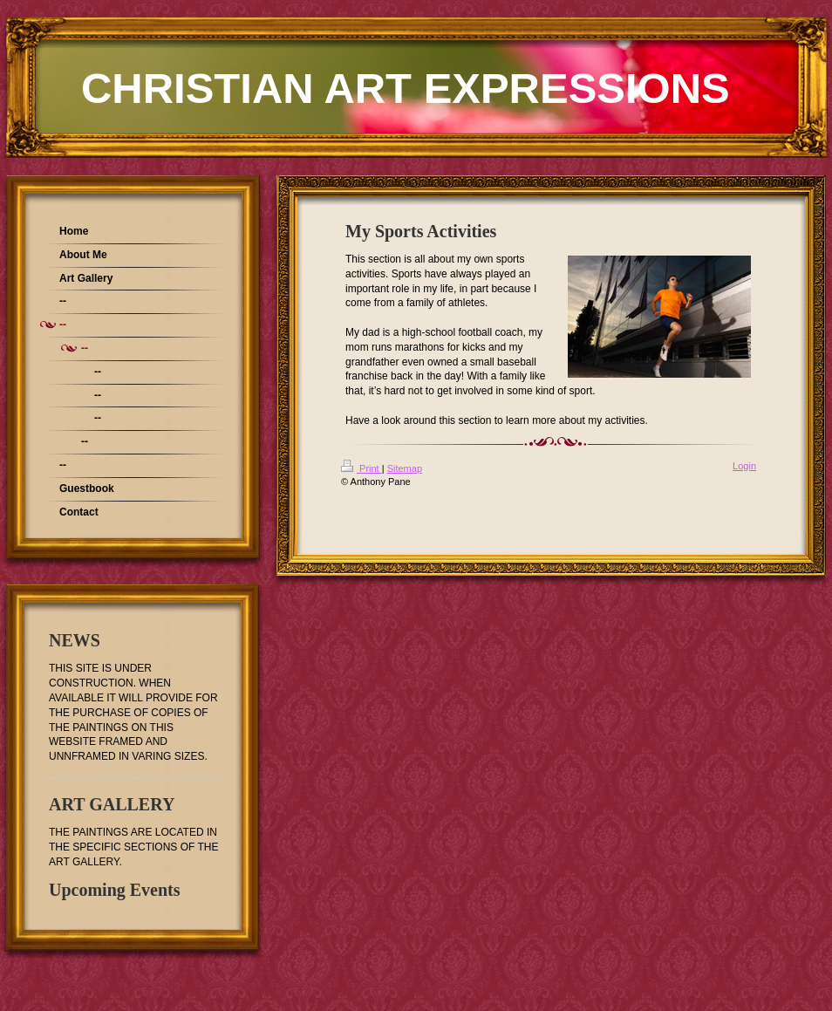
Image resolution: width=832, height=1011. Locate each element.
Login (744, 466)
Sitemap (404, 468)
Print (361, 468)
